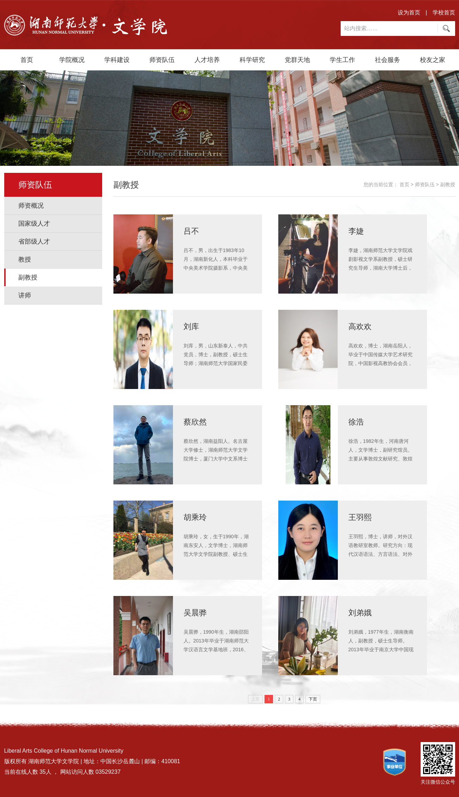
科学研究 (252, 59)
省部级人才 (34, 241)
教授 (24, 259)
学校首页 (444, 12)
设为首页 (409, 12)
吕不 (192, 231)
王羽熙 (361, 517)
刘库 (192, 326)
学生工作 (342, 59)
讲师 (24, 295)
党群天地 (297, 59)
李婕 (356, 231)
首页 (26, 59)
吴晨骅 (196, 612)
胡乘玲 (196, 517)
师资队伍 (162, 59)
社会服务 (387, 59)
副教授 (27, 277)
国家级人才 (34, 223)
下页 (313, 699)
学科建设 (117, 59)
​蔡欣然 (196, 421)
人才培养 (207, 59)
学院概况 (72, 59)
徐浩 (356, 421)
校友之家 (432, 59)
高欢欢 (361, 326)
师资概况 (31, 205)
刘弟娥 (361, 612)
